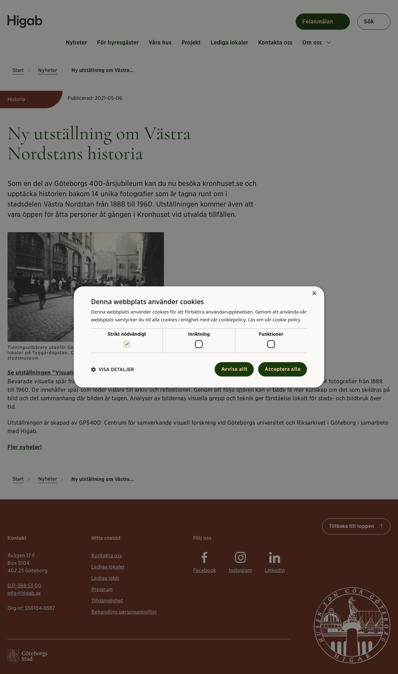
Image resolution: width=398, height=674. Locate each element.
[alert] (199, 337)
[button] (112, 369)
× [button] (314, 293)
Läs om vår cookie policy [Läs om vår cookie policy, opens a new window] (274, 319)
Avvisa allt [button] (234, 369)
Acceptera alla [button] (282, 369)
